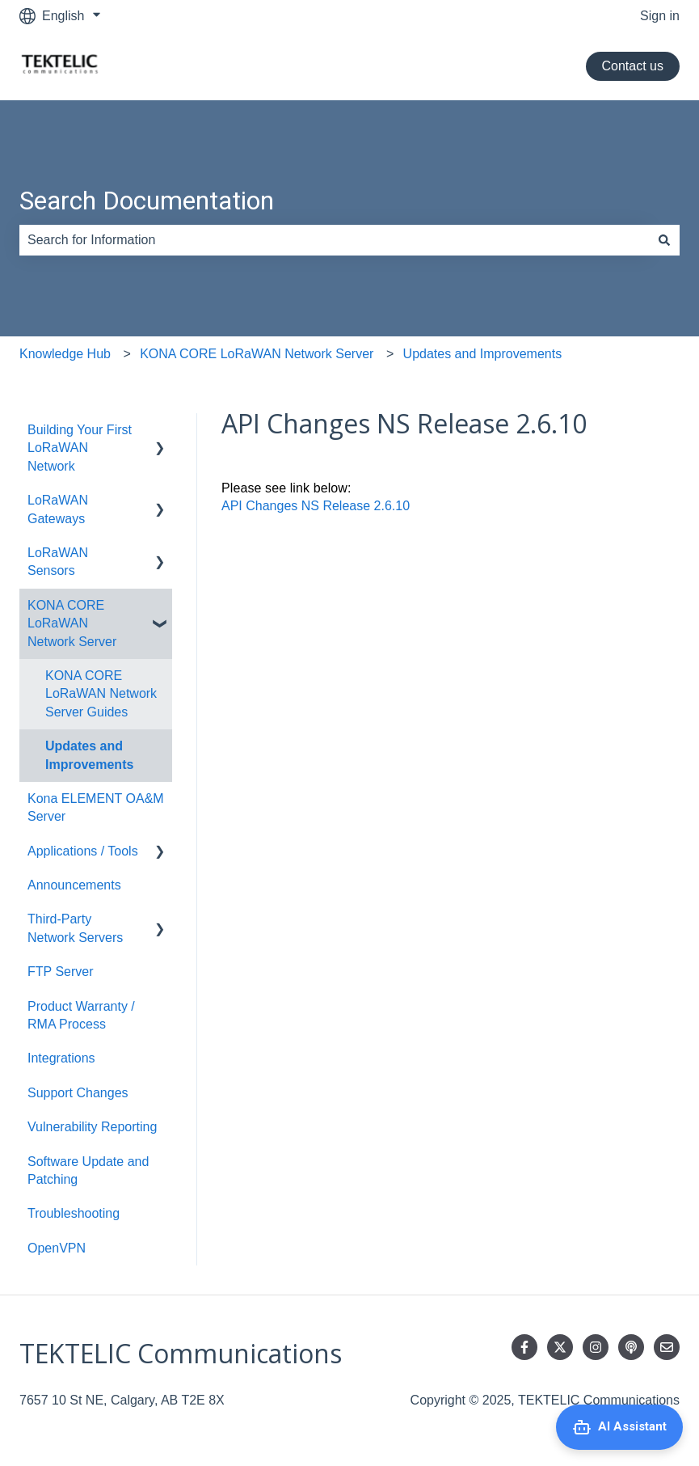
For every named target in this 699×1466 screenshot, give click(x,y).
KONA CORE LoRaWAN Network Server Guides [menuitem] (101, 694)
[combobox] (334, 240)
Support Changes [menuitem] (77, 1093)
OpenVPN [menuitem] (56, 1248)
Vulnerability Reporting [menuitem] (92, 1127)
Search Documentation (146, 200)
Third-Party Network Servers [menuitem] (75, 928)
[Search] (664, 240)
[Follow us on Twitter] (560, 1347)
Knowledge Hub (65, 354)
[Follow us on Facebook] (524, 1347)
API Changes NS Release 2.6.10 (315, 506)
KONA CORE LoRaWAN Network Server (256, 354)
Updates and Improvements (482, 354)
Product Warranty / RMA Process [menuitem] (81, 1015)
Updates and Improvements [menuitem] (89, 755)
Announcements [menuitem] (74, 885)
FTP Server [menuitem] (60, 971)
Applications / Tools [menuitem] (82, 851)
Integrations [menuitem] (61, 1058)
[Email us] (667, 1347)
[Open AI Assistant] (619, 1427)
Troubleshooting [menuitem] (73, 1213)
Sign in (660, 16)
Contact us (632, 66)
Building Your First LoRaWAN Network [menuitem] (79, 448)
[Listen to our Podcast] (631, 1347)
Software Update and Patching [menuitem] (88, 1170)
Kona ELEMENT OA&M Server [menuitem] (95, 807)
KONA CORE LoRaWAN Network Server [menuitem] (71, 623)
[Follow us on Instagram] (595, 1347)
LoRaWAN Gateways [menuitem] (57, 509)
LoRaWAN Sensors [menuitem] (57, 561)
